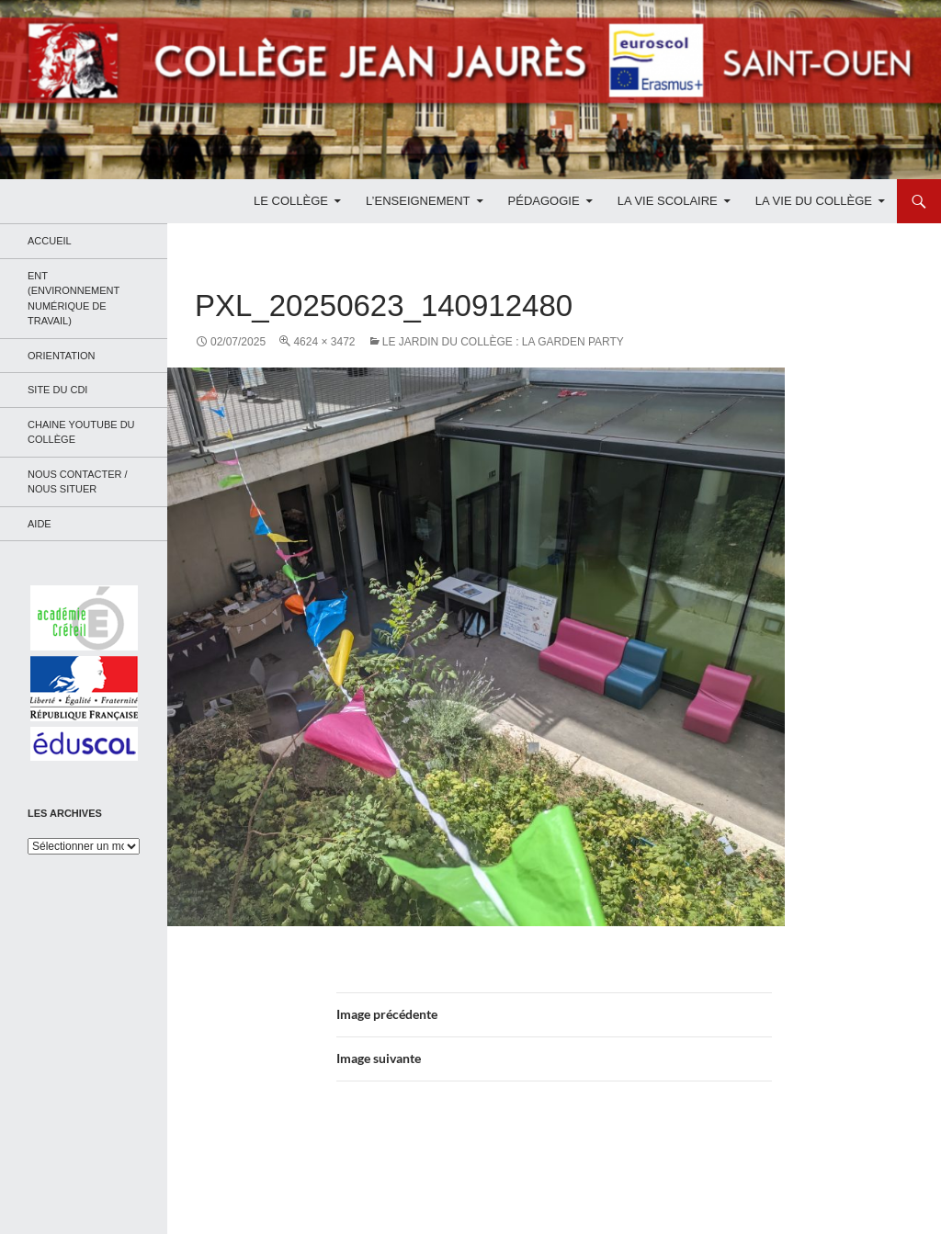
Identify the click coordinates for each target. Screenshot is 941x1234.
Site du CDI (57, 389)
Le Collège (291, 201)
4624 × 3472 (324, 341)
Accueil (50, 240)
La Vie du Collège (813, 201)
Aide (39, 523)
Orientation (62, 355)
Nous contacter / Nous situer (78, 482)
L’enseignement (418, 201)
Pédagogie (544, 201)
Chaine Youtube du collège (81, 432)
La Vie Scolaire (668, 201)
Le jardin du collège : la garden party (503, 341)
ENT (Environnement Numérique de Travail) (73, 298)
